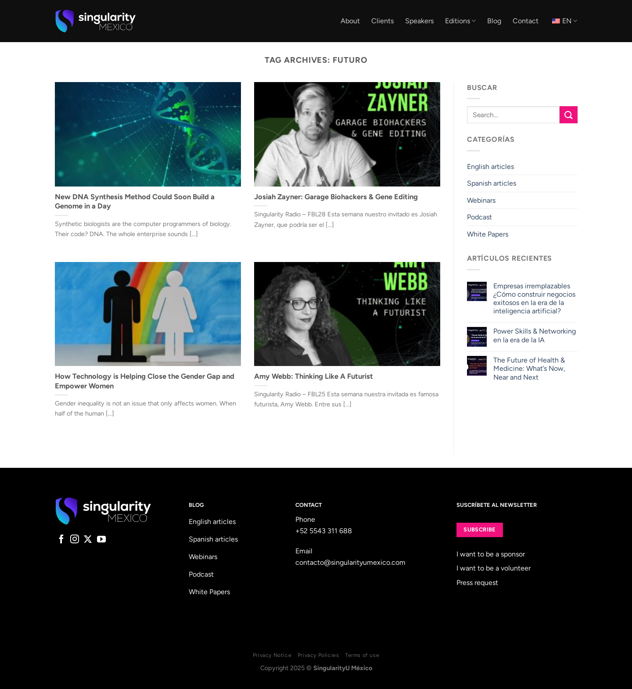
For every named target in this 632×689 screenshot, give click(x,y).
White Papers (487, 234)
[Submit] (568, 114)
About (350, 21)
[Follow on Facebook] (61, 540)
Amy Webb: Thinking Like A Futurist (313, 376)
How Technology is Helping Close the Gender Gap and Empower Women (144, 381)
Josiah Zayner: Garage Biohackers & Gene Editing (336, 196)
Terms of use (362, 655)
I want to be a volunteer (493, 568)
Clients (382, 21)
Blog (494, 21)
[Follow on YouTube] (101, 540)
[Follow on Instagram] (74, 540)
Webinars (481, 200)
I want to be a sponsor (490, 554)
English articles (490, 166)
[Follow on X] (87, 540)
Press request (477, 582)
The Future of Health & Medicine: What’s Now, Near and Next (529, 368)
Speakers (419, 21)
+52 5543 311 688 (323, 531)
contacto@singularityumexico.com (350, 562)
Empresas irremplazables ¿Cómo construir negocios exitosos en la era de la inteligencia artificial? (534, 299)
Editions (460, 21)
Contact (526, 21)
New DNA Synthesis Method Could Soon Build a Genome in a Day (135, 201)
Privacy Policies (318, 655)
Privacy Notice (272, 655)
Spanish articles (491, 183)
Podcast (479, 217)
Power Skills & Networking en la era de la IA (534, 335)
